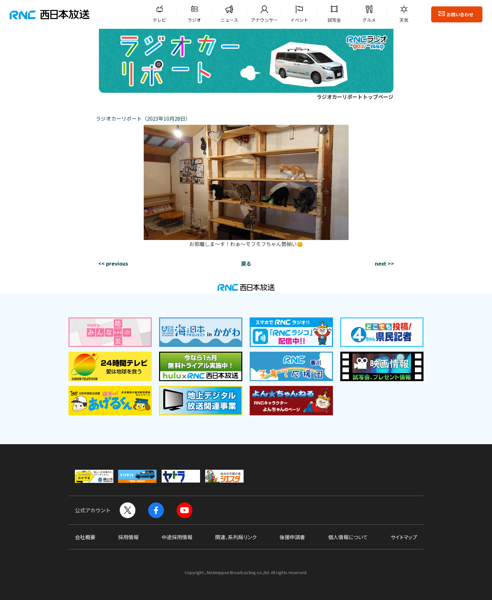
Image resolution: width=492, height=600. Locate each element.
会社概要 (85, 537)
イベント (299, 20)
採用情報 (128, 537)
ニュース (229, 20)
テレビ (159, 20)
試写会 (334, 20)
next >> (384, 263)
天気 (403, 20)
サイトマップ (404, 537)
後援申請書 (292, 537)
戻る (246, 263)
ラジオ (194, 20)
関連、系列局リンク (235, 537)
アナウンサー (264, 20)
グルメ (369, 20)
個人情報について (348, 537)
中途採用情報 (177, 537)
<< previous (113, 263)
